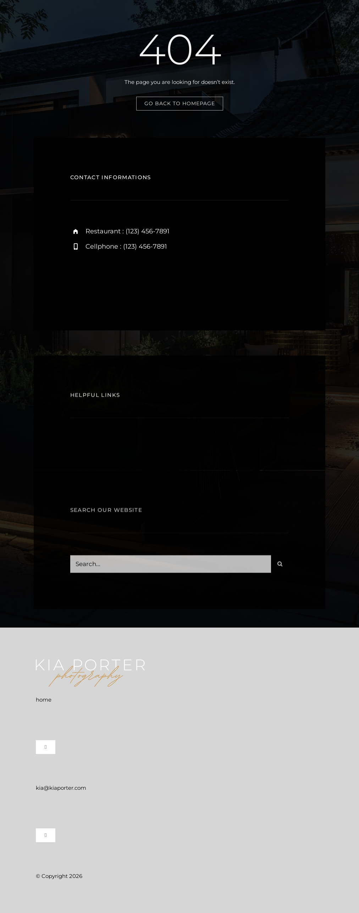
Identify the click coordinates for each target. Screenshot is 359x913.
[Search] (280, 566)
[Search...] (170, 566)
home (43, 699)
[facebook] (98, 280)
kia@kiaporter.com (61, 787)
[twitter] (117, 280)
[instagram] (78, 280)
